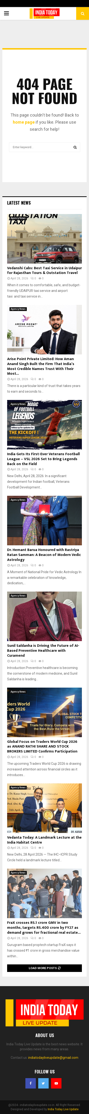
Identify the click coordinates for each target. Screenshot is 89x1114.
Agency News (18, 218)
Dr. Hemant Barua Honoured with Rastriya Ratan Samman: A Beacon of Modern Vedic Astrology (44, 555)
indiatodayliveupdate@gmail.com (53, 1057)
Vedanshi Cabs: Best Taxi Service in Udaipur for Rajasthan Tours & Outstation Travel (44, 270)
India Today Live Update (63, 1109)
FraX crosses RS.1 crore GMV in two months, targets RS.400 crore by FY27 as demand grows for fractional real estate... (44, 928)
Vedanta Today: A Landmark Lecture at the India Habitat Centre (44, 840)
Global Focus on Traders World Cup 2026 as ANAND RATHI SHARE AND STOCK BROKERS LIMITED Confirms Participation (42, 747)
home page (24, 122)
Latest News (19, 203)
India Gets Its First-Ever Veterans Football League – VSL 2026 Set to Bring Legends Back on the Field (43, 459)
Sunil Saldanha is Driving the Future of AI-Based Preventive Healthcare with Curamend (43, 651)
